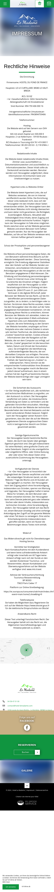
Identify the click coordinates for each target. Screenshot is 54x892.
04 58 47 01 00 (13, 701)
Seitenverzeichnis (42, 790)
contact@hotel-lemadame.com (20, 705)
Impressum (30, 790)
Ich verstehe (11, 887)
